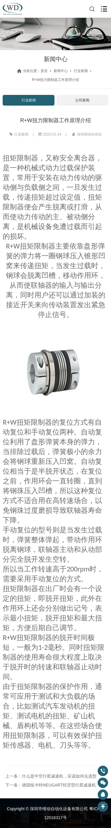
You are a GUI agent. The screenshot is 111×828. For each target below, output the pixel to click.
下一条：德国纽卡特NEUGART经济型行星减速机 (50, 785)
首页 (44, 71)
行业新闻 (81, 71)
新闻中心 (61, 71)
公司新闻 (82, 100)
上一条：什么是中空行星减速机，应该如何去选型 (50, 776)
